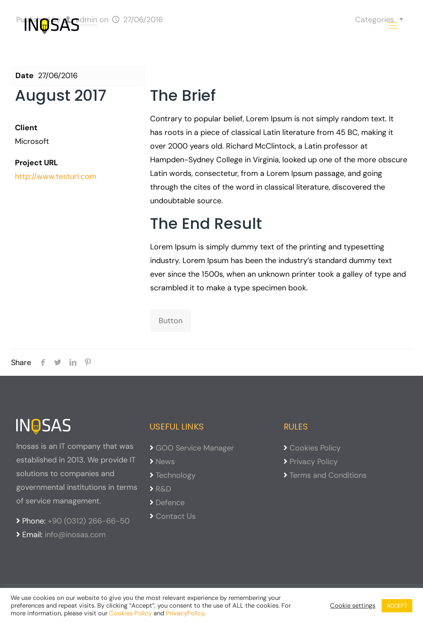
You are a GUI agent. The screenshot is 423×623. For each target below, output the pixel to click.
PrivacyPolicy (185, 613)
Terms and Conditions (328, 475)
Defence (170, 502)
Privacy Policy (314, 461)
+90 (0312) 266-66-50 (89, 521)
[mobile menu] (393, 25)
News (165, 461)
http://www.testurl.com (55, 176)
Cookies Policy (315, 448)
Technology (176, 475)
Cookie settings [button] (352, 605)
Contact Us (176, 516)
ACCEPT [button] (397, 605)
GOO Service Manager (195, 448)
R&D (163, 489)
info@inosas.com (75, 534)
